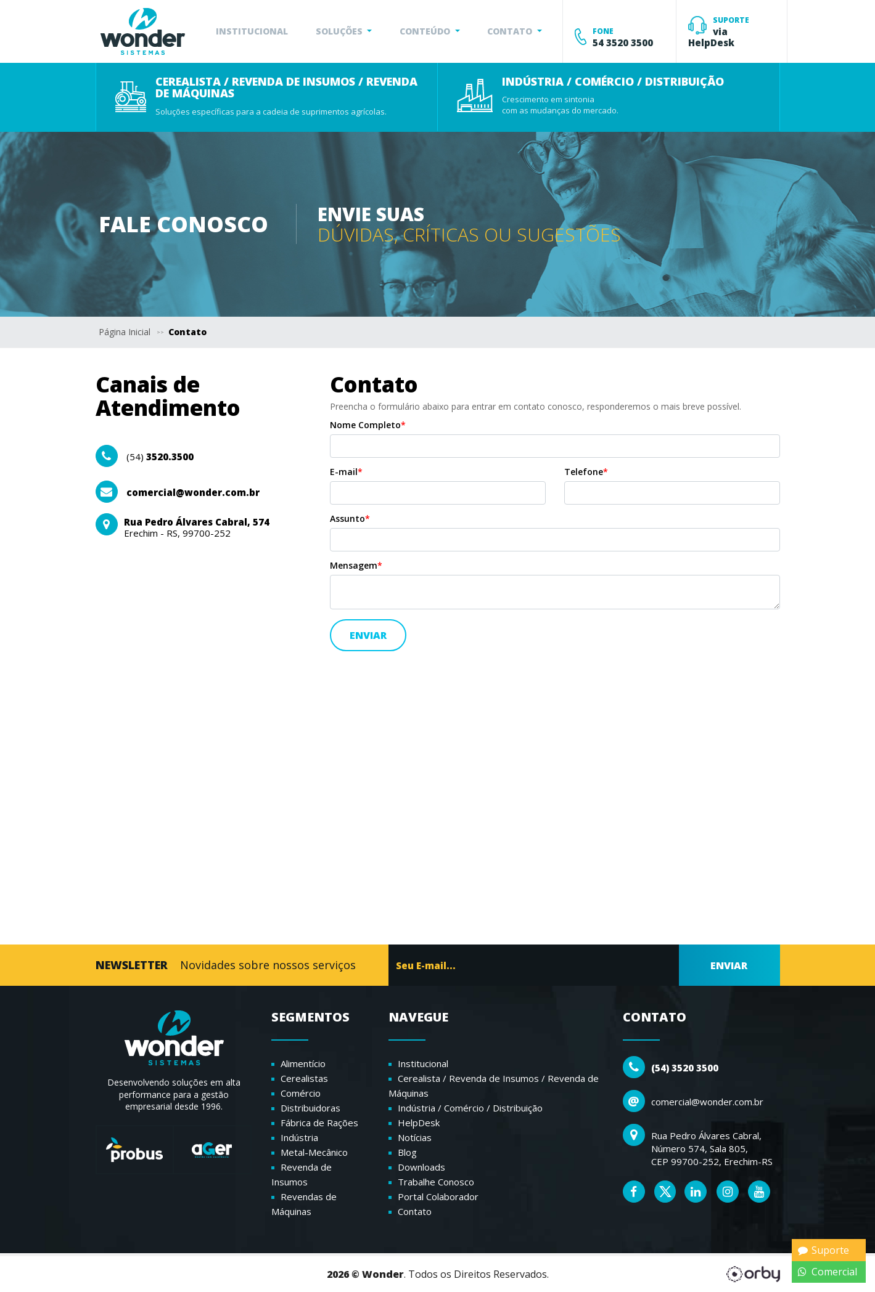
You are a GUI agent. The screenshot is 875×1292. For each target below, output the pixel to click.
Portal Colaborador (438, 1196)
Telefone (586, 472)
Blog (407, 1152)
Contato (187, 332)
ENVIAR (728, 965)
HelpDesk (419, 1122)
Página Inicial (124, 332)
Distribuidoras (310, 1108)
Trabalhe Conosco (436, 1182)
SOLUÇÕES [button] (340, 31)
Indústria (299, 1137)
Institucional (423, 1063)
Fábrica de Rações (319, 1122)
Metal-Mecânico (314, 1152)
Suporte (823, 1250)
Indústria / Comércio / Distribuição (470, 1108)
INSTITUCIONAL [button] (252, 31)
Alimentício (303, 1063)
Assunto (350, 518)
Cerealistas (304, 1078)
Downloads (421, 1167)
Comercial (827, 1271)
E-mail (346, 472)
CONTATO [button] (511, 31)
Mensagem (356, 565)
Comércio (301, 1093)
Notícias (415, 1137)
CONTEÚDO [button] (426, 31)
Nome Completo (368, 425)
